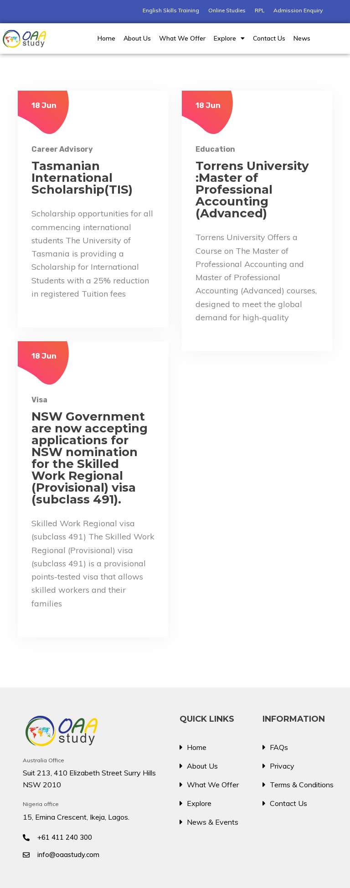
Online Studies (227, 10)
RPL (259, 10)
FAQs (279, 747)
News (301, 38)
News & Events (212, 821)
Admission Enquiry (298, 10)
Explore (229, 38)
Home (106, 38)
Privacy (282, 765)
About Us (137, 38)
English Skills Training (171, 10)
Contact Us (269, 38)
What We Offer (182, 38)
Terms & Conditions (302, 784)
